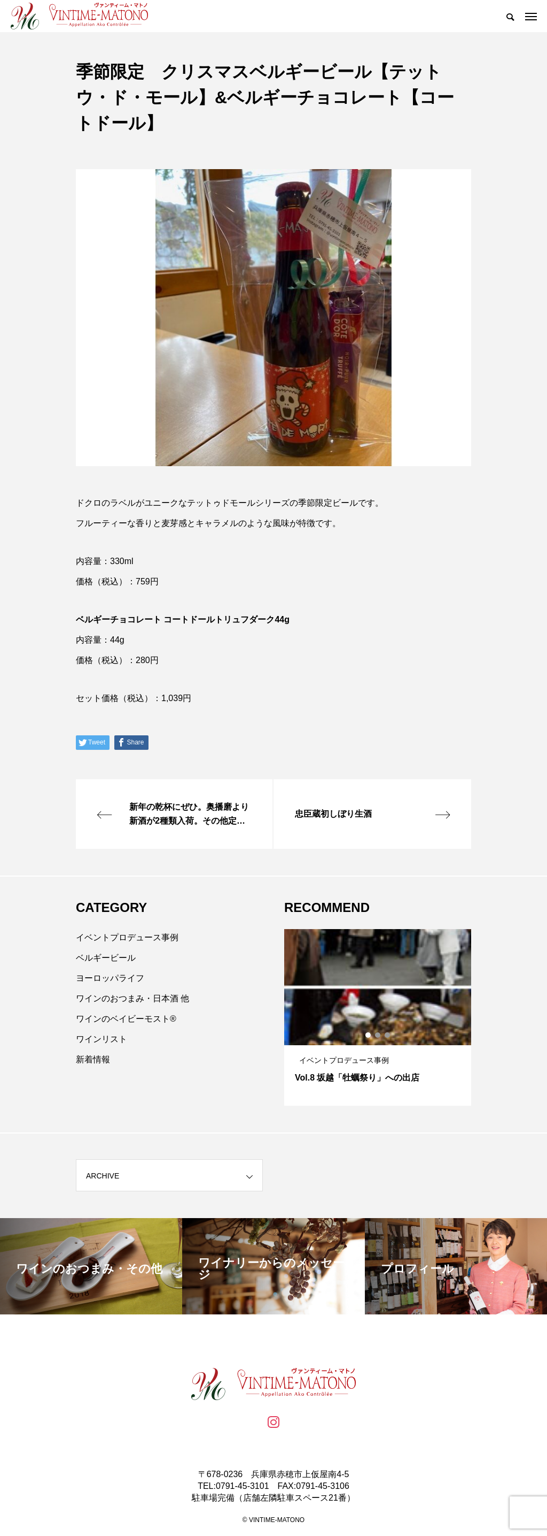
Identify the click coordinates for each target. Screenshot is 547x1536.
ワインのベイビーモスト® (126, 1018)
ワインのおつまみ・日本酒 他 (132, 998)
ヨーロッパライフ (110, 978)
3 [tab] (388, 1035)
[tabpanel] (377, 1017)
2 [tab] (378, 1035)
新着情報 (93, 1059)
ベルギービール (106, 957)
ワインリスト (101, 1039)
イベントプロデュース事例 (127, 937)
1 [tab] (368, 1035)
